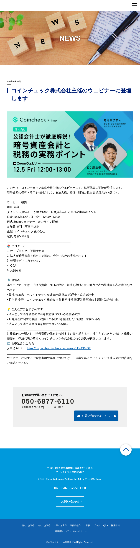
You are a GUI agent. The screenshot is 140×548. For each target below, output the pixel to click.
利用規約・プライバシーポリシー (71, 531)
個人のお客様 (28, 525)
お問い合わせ (70, 501)
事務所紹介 (75, 525)
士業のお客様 (60, 525)
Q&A (105, 525)
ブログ (97, 525)
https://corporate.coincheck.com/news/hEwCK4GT (59, 348)
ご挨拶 (87, 525)
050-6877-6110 (48, 401)
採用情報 (115, 525)
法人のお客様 (44, 525)
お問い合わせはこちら (96, 415)
